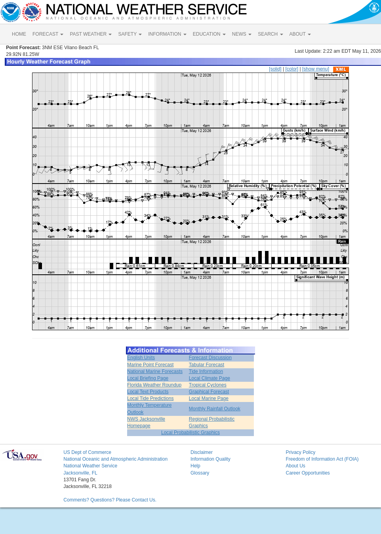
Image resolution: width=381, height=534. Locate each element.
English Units (141, 357)
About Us (295, 466)
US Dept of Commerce (87, 452)
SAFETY (130, 34)
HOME (19, 34)
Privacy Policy (300, 452)
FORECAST (47, 34)
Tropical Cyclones (208, 385)
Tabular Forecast (206, 364)
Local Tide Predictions (150, 398)
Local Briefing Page (147, 378)
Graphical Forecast (209, 391)
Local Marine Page (209, 398)
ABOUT (300, 34)
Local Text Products (148, 391)
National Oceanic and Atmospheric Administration (115, 459)
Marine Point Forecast (150, 364)
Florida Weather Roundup (154, 385)
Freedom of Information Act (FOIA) (322, 459)
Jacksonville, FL (80, 473)
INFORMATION (167, 34)
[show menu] (315, 69)
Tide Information (206, 371)
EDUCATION (209, 34)
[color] (291, 69)
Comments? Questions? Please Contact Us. (109, 500)
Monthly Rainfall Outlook (214, 409)
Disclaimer (201, 452)
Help (195, 466)
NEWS (241, 34)
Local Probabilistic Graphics (190, 432)
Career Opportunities (308, 473)
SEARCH (270, 34)
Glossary (199, 473)
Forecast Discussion (210, 357)
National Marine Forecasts (155, 371)
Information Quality (210, 459)
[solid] (275, 69)
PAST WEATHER (91, 34)
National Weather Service (90, 466)
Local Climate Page (209, 378)
